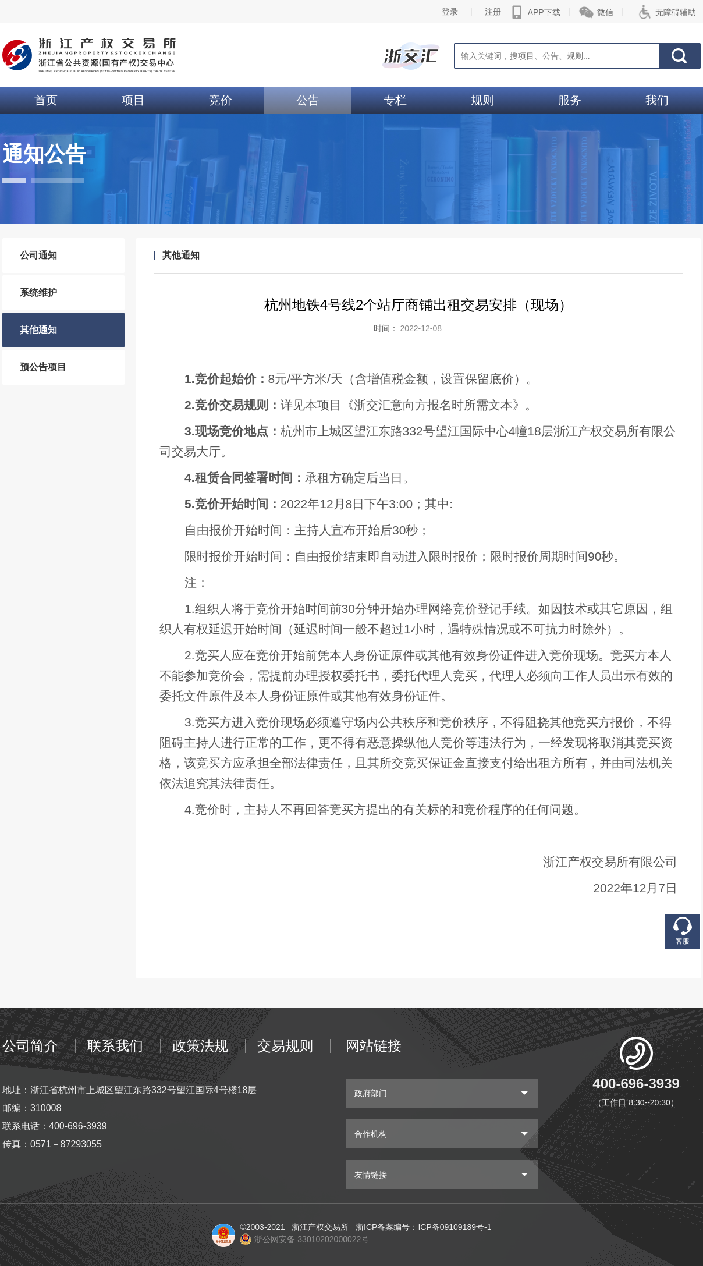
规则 (482, 100)
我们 (657, 100)
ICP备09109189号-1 (454, 1227)
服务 (569, 100)
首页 (46, 100)
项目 (133, 100)
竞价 (220, 100)
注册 (493, 11)
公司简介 (30, 1046)
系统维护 (38, 292)
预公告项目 (43, 367)
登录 (450, 11)
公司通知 (38, 255)
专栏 (395, 100)
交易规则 (285, 1046)
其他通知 (38, 330)
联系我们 (115, 1046)
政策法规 (200, 1046)
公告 (307, 100)
